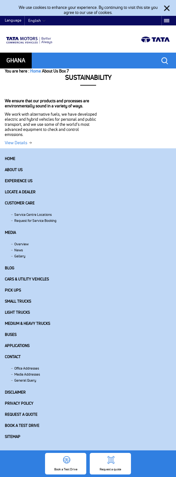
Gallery (19, 256)
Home (35, 71)
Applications (17, 345)
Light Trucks (17, 312)
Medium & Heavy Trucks (27, 323)
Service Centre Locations (33, 214)
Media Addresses (27, 374)
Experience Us (18, 180)
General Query (25, 380)
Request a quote (21, 414)
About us (14, 169)
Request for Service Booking (35, 220)
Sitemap (12, 436)
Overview (21, 244)
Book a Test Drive (22, 425)
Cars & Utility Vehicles (27, 279)
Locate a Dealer (20, 192)
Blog (9, 268)
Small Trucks (18, 301)
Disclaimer (15, 392)
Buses (10, 334)
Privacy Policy (19, 403)
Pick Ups (13, 290)
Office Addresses (26, 368)
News (18, 250)
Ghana (15, 60)
